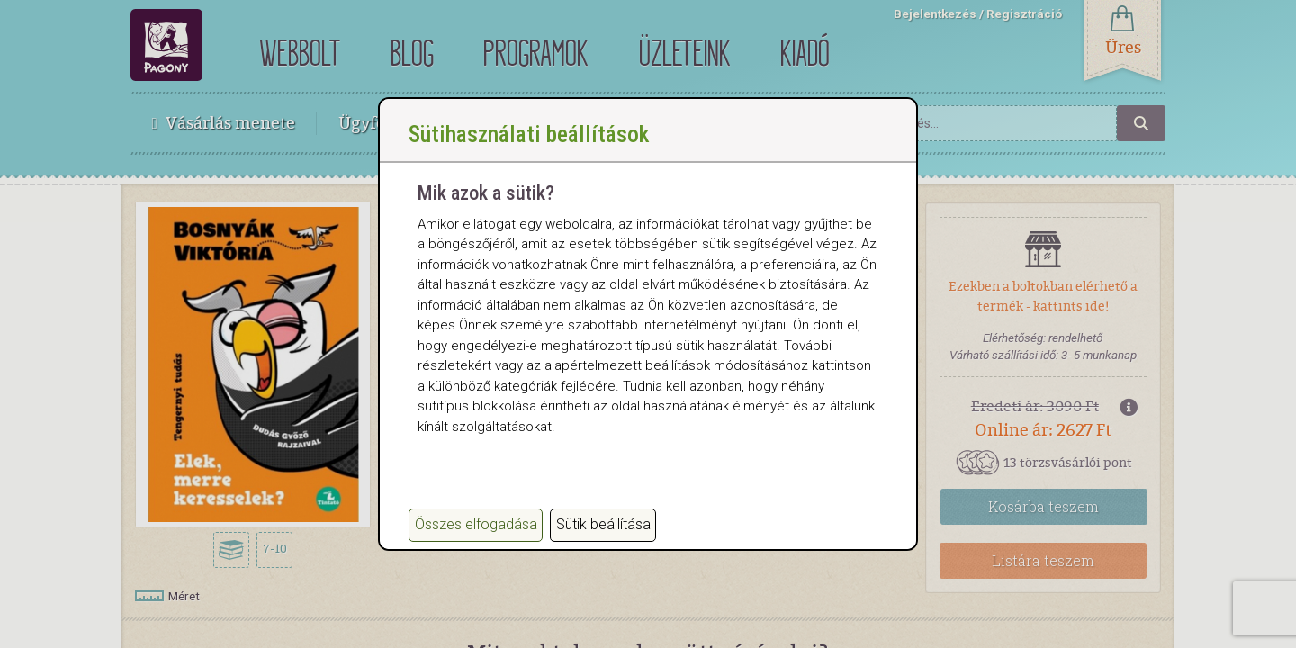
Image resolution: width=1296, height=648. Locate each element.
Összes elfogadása (476, 524)
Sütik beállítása (603, 524)
